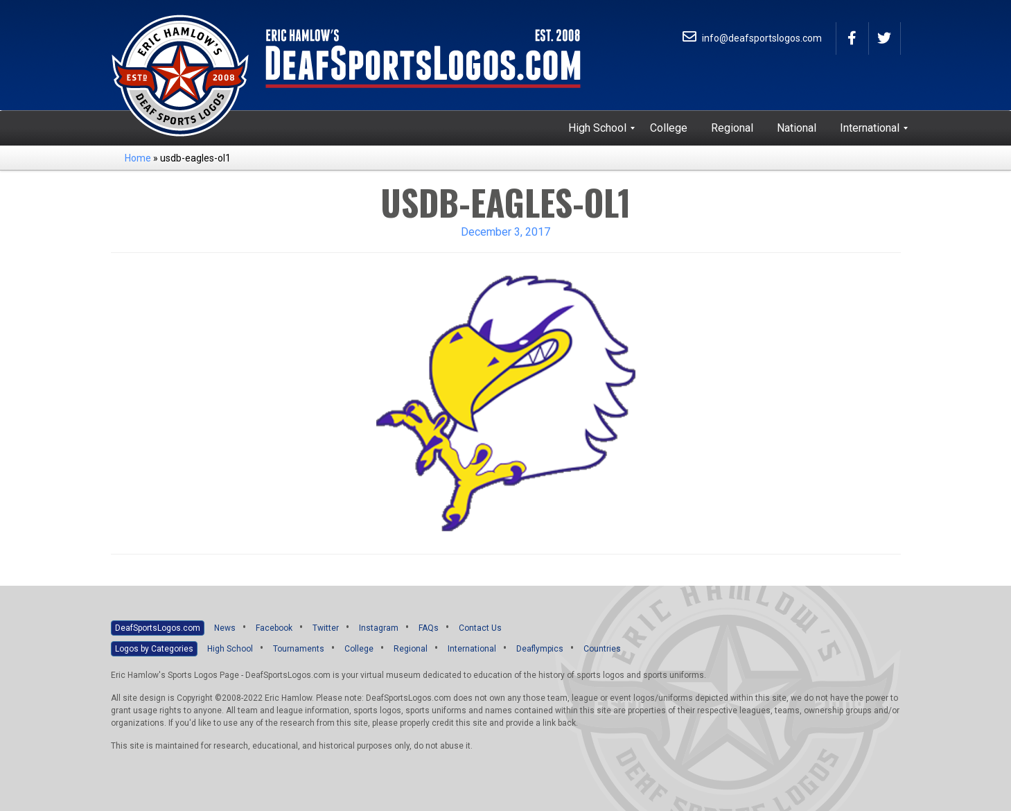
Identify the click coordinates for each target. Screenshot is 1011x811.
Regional (411, 649)
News (225, 628)
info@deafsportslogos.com (752, 38)
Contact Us (480, 628)
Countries (602, 649)
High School (230, 649)
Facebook (274, 628)
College (358, 649)
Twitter (326, 628)
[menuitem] (597, 128)
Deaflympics (539, 649)
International (472, 649)
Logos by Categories (154, 649)
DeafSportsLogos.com (157, 628)
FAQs (429, 628)
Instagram (378, 628)
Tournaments (298, 649)
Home (138, 158)
